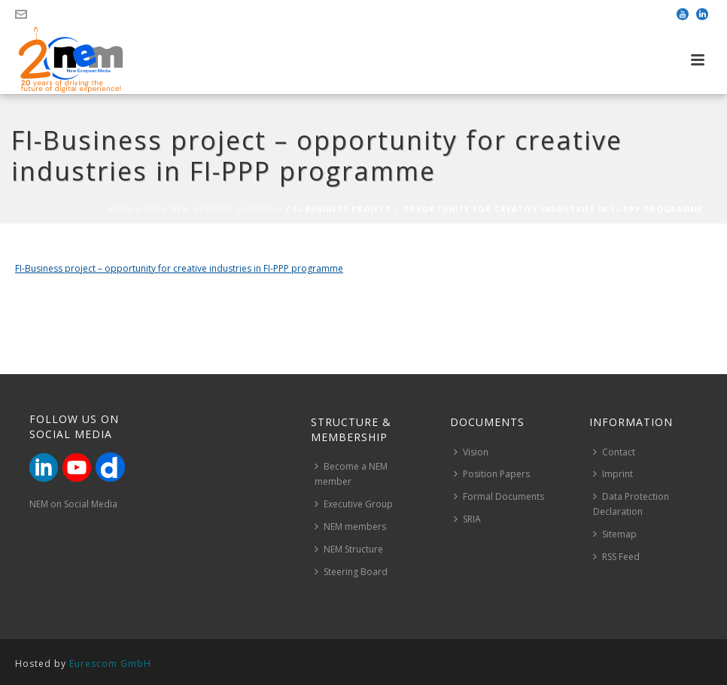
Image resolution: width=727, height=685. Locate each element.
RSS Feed (616, 556)
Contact (614, 452)
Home (120, 209)
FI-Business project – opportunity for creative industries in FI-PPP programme (179, 268)
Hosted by (83, 663)
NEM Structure (349, 549)
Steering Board (351, 571)
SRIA (467, 519)
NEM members (350, 526)
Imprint (613, 473)
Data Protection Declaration (631, 504)
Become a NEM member (351, 474)
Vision (471, 452)
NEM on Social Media (73, 504)
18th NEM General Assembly (213, 209)
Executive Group (354, 504)
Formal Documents (499, 496)
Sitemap (615, 534)
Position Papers (492, 473)
